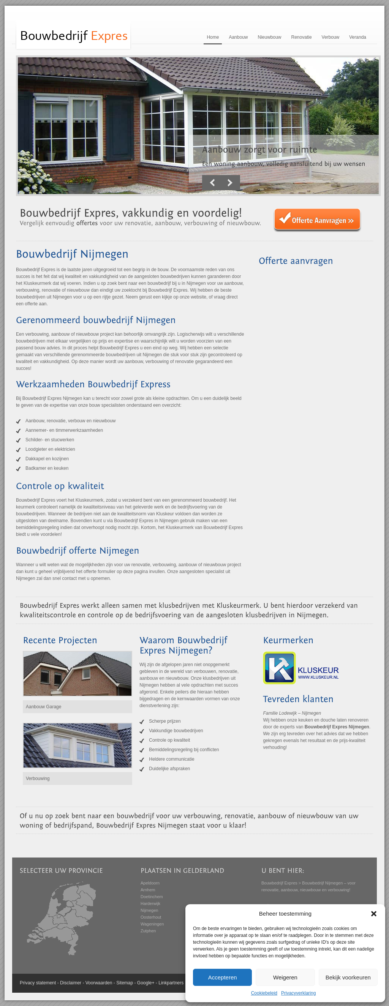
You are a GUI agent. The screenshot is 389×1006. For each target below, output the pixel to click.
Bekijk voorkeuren (348, 977)
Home (213, 37)
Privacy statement (38, 982)
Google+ (146, 982)
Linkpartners (170, 982)
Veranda (357, 37)
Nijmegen (149, 910)
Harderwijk (150, 903)
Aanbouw (238, 37)
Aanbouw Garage (43, 706)
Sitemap (124, 982)
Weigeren (285, 977)
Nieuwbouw (269, 37)
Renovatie (301, 37)
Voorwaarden (98, 982)
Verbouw (331, 37)
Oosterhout (151, 917)
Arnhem (148, 890)
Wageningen (152, 924)
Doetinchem (152, 896)
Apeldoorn (150, 883)
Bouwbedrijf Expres (279, 883)
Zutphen (148, 931)
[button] (374, 914)
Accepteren (222, 977)
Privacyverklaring (298, 993)
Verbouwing (38, 778)
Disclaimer (70, 982)
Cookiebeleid (264, 993)
